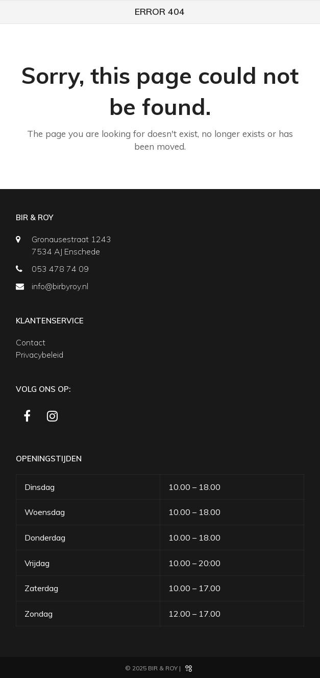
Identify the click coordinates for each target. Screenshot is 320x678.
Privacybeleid (39, 354)
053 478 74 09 (60, 269)
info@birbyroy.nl (60, 286)
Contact (30, 342)
